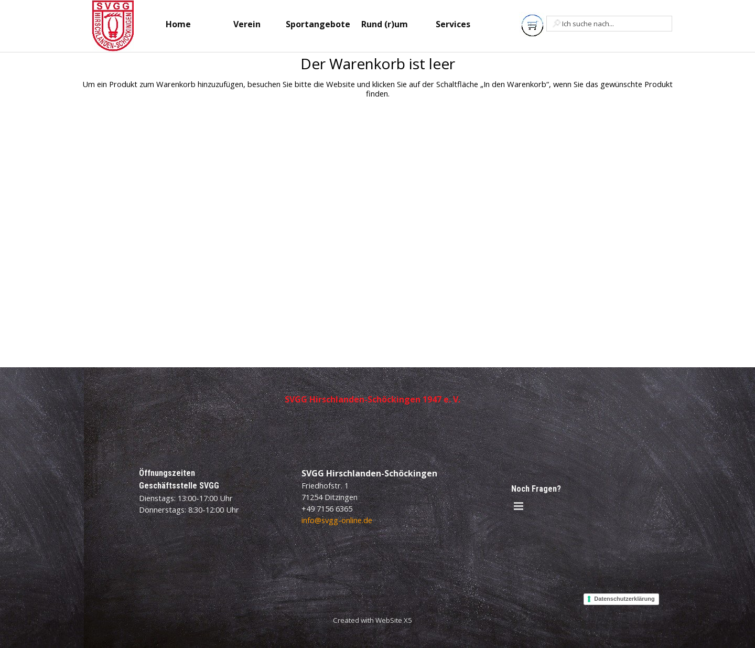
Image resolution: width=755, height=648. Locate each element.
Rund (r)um (384, 24)
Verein (247, 24)
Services (453, 24)
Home (178, 24)
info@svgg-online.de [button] (336, 520)
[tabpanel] (372, 619)
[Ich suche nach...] (609, 23)
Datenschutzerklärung (624, 599)
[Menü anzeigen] (518, 505)
